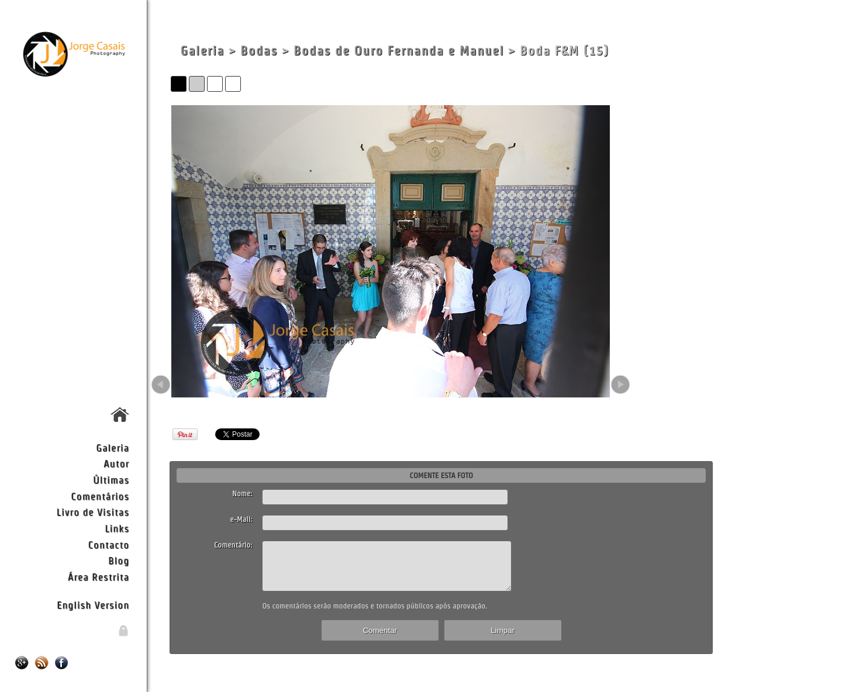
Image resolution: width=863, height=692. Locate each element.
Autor (116, 463)
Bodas (259, 50)
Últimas (111, 479)
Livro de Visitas (93, 511)
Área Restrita (98, 576)
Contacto (108, 544)
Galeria (112, 447)
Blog (118, 560)
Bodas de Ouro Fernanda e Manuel (399, 50)
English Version (93, 604)
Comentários (100, 495)
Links (117, 528)
